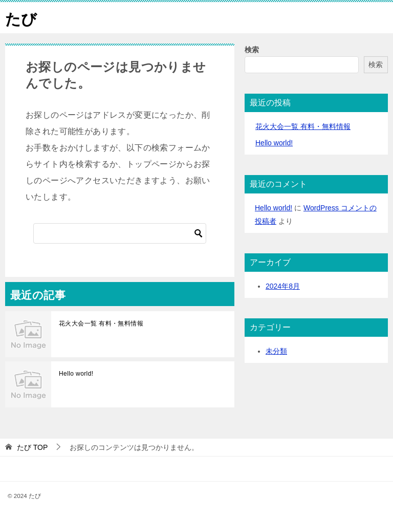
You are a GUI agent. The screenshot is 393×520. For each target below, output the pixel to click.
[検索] (119, 233)
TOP (32, 447)
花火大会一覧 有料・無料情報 (101, 323)
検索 (252, 50)
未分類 (276, 351)
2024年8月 (283, 286)
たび (21, 17)
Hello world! (76, 373)
